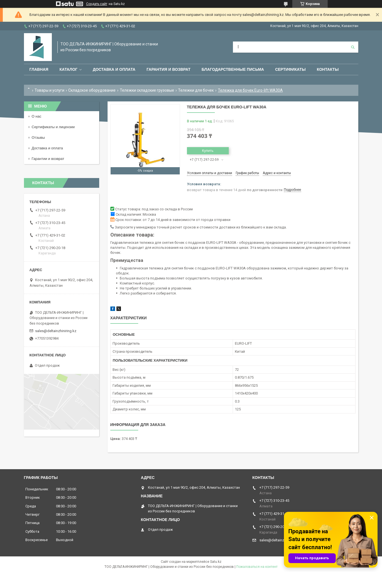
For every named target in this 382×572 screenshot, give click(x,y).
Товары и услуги (49, 90)
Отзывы (38, 137)
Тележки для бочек (196, 90)
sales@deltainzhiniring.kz (55, 331)
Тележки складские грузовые (147, 90)
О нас (37, 116)
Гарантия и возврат (169, 69)
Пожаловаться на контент (257, 567)
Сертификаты (290, 69)
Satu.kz (216, 562)
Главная (39, 69)
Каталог (68, 69)
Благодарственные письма (233, 69)
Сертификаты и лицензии (53, 127)
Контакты (328, 69)
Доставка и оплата (114, 69)
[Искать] (352, 47)
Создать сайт (96, 4)
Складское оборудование (92, 90)
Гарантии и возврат (48, 159)
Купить (207, 151)
